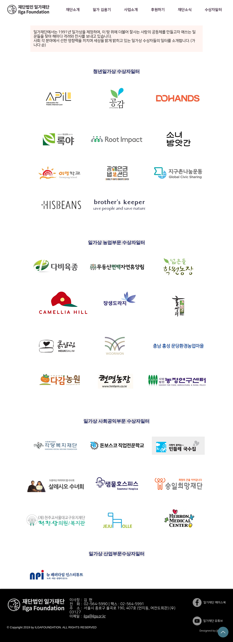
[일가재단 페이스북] (197, 602)
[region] (56, 99)
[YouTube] (197, 621)
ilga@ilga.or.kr (95, 616)
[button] (72, 9)
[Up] (223, 632)
